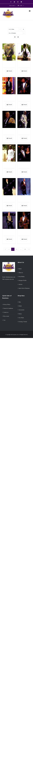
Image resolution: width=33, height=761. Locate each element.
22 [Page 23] (25, 249)
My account (6, 316)
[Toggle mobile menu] (30, 11)
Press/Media (21, 276)
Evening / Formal (23, 321)
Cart (4, 320)
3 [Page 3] (16, 249)
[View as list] (18, 37)
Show (12, 33)
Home (20, 268)
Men (20, 302)
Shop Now (21, 295)
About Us (21, 262)
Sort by (11, 29)
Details (10, 71)
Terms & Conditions (8, 308)
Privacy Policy (6, 304)
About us (21, 272)
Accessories (21, 309)
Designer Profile (22, 280)
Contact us (5, 312)
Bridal (20, 306)
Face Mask (21, 317)
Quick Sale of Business (24, 288)
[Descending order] (23, 29)
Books (20, 313)
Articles (20, 284)
